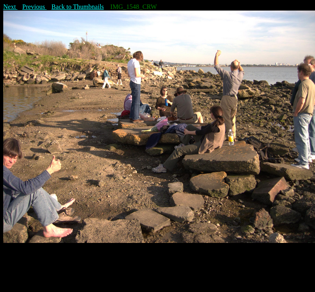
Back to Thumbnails (77, 6)
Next (10, 6)
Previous (34, 6)
